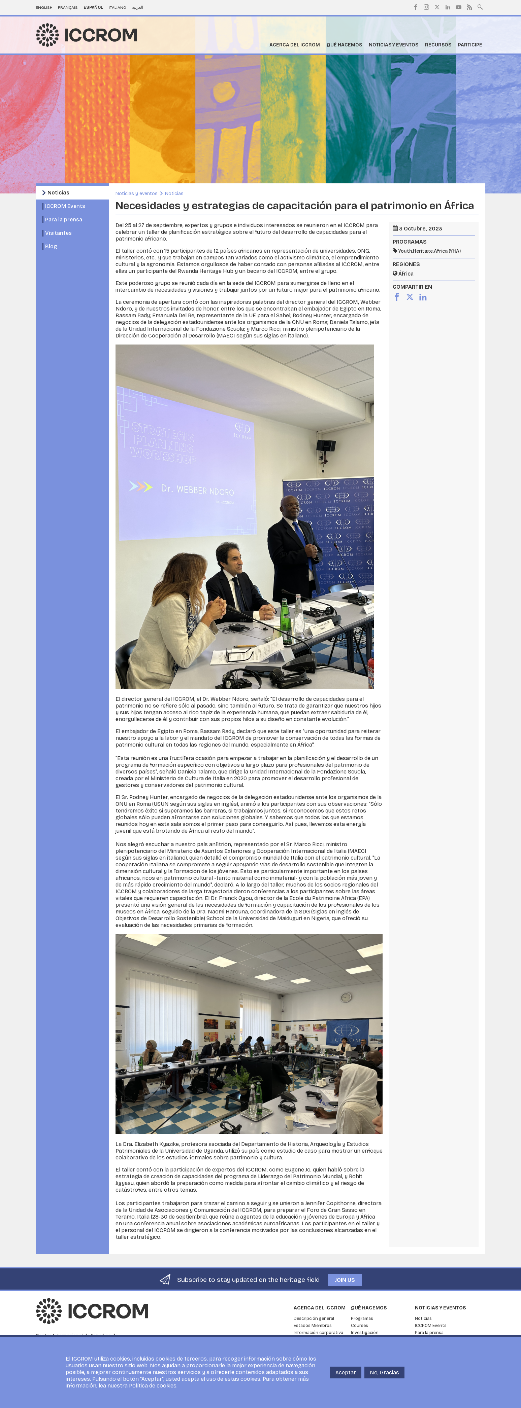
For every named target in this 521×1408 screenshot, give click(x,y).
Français (68, 7)
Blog (51, 246)
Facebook (415, 7)
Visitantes (58, 233)
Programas (362, 1318)
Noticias (58, 192)
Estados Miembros (313, 1325)
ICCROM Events (65, 206)
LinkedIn (448, 7)
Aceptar (345, 1372)
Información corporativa (318, 1332)
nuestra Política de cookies (141, 1385)
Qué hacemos (344, 45)
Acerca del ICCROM (294, 45)
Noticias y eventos (393, 45)
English (44, 7)
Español (93, 7)
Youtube (458, 7)
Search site (480, 6)
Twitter (437, 7)
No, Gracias (384, 1372)
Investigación (365, 1332)
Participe (470, 45)
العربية (137, 7)
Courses (359, 1325)
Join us (345, 1280)
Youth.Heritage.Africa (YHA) (429, 251)
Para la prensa (63, 219)
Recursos (438, 45)
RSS (469, 7)
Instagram (426, 7)
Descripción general (314, 1318)
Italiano (117, 7)
